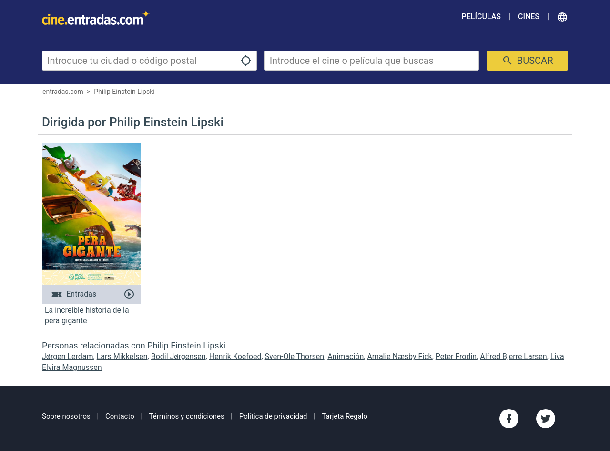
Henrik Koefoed (235, 356)
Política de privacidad (273, 416)
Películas (481, 16)
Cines (528, 16)
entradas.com (62, 91)
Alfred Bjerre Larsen (513, 356)
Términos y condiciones (186, 416)
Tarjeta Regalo (344, 416)
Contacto (119, 416)
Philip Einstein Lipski (124, 91)
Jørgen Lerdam (67, 356)
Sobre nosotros (66, 416)
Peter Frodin (456, 356)
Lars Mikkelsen (122, 356)
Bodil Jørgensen (178, 356)
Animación (345, 356)
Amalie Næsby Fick (399, 356)
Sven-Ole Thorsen (294, 356)
